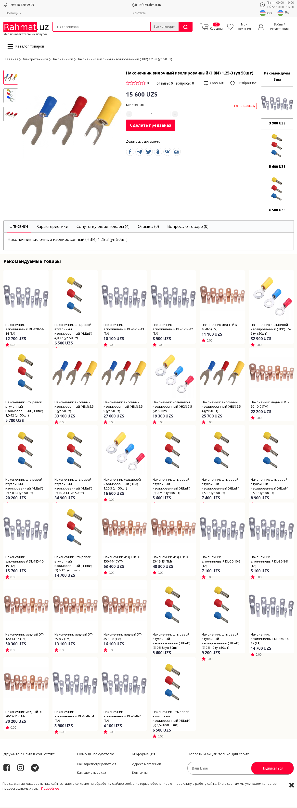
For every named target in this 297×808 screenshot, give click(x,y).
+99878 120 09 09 (21, 5)
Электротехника (91, 35)
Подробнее (50, 803)
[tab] (19, 228)
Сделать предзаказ (150, 126)
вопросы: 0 (185, 84)
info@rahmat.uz (150, 5)
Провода (71, 35)
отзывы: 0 (164, 84)
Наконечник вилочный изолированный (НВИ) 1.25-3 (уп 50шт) (124, 60)
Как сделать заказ (91, 774)
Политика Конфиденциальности (157, 782)
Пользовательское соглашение (102, 782)
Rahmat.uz (13, 781)
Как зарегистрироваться (96, 765)
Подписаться (272, 769)
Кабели (57, 35)
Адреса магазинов (146, 765)
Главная (11, 60)
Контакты (139, 13)
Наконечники (62, 60)
